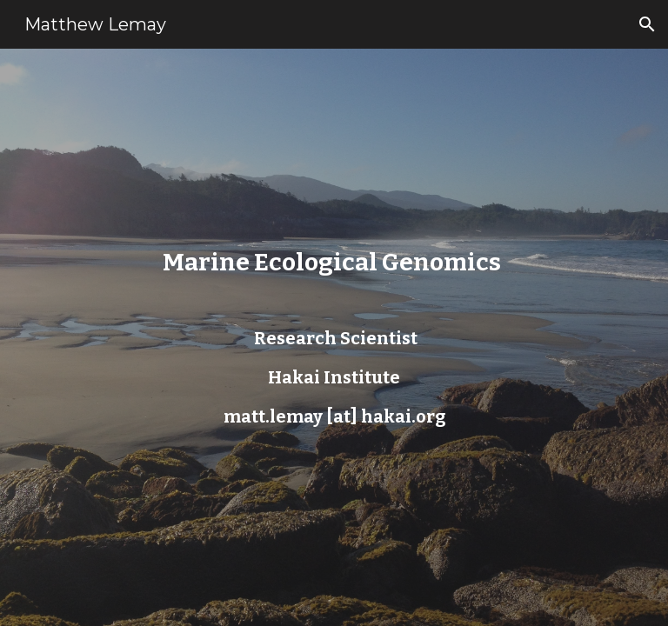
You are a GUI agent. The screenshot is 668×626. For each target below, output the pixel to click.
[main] (333, 337)
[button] (647, 24)
